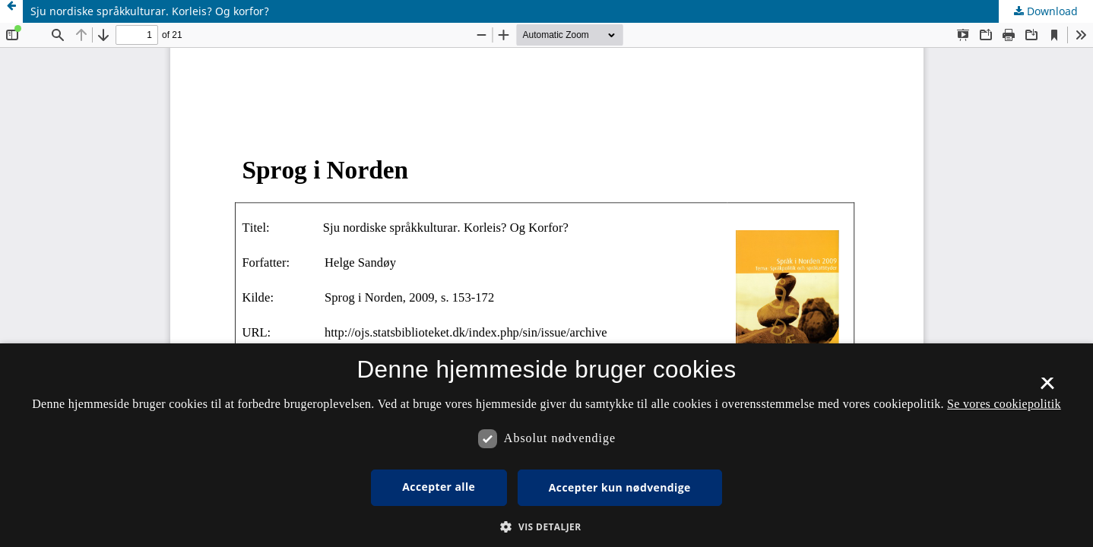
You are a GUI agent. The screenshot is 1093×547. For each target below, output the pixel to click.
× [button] (1047, 388)
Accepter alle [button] (438, 486)
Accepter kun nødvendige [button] (620, 487)
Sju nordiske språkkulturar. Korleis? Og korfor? (149, 11)
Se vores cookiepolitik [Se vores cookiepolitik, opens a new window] (1004, 403)
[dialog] (546, 445)
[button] (546, 526)
